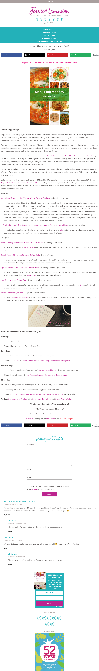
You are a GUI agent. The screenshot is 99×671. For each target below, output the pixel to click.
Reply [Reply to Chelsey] (6, 548)
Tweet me (30, 419)
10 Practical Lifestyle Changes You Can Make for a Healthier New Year (65, 156)
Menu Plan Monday (49, 38)
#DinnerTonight (66, 419)
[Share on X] (34, 55)
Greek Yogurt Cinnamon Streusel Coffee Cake (20, 255)
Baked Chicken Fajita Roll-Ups (13, 293)
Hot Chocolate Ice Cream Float (14, 280)
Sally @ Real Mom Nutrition (19, 502)
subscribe (34, 489)
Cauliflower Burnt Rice (41, 399)
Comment (31, 444)
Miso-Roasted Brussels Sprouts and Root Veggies (46, 375)
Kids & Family (49, 35)
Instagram (50, 419)
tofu (61, 230)
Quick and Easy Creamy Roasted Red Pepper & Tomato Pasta (36, 394)
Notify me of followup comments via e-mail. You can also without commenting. (48, 488)
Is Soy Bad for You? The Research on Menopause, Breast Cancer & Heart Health (35, 225)
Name (29, 469)
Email (29, 478)
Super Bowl (31, 275)
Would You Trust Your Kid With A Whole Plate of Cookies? (26, 198)
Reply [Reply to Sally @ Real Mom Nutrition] (6, 515)
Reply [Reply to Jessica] (10, 531)
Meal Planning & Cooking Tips (49, 41)
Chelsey (8, 538)
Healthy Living (49, 32)
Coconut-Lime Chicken (17, 399)
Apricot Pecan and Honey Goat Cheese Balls (20, 268)
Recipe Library (50, 30)
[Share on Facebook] (11, 55)
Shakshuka (15, 361)
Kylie (82, 285)
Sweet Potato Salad (63, 399)
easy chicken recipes (20, 298)
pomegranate (29, 247)
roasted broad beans (47, 370)
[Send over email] (80, 55)
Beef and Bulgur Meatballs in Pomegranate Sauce (22, 243)
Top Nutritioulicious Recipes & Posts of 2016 (19, 183)
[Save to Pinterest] (57, 55)
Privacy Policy (59, 606)
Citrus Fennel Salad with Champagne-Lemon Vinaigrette (46, 361)
